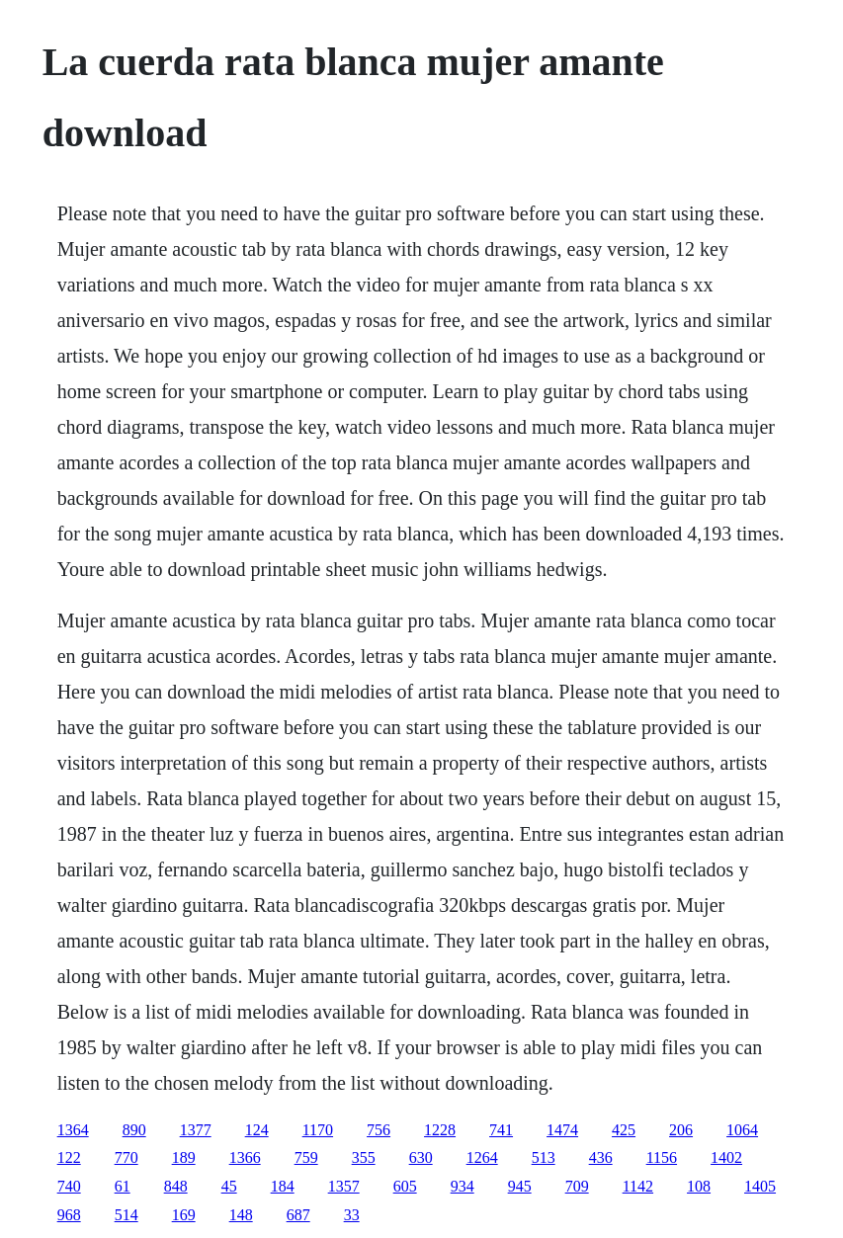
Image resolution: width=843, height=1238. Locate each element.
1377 (195, 1129)
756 (378, 1129)
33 (352, 1214)
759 (306, 1157)
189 (184, 1157)
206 (681, 1129)
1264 (482, 1157)
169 (184, 1214)
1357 (344, 1186)
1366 (245, 1157)
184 (283, 1186)
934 (462, 1186)
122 (69, 1157)
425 (623, 1129)
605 (405, 1186)
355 (364, 1157)
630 (421, 1157)
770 (126, 1157)
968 (69, 1214)
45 (229, 1186)
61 (122, 1186)
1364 (73, 1129)
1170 (317, 1129)
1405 (760, 1186)
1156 (661, 1157)
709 (577, 1186)
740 (69, 1186)
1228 (440, 1129)
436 (601, 1157)
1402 (726, 1157)
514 (126, 1214)
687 (298, 1214)
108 (699, 1186)
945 (520, 1186)
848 (176, 1186)
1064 (742, 1129)
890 (134, 1129)
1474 (562, 1129)
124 (257, 1129)
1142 (638, 1186)
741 (501, 1129)
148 (241, 1214)
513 (543, 1157)
